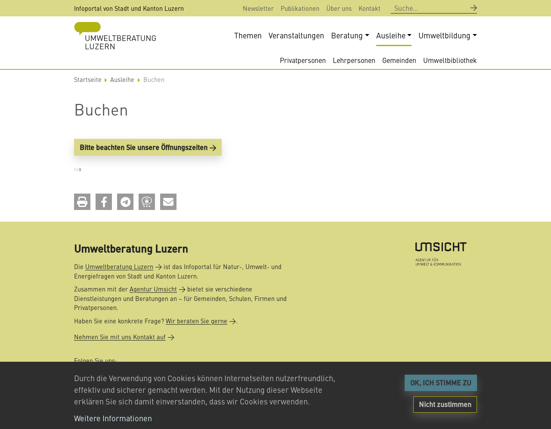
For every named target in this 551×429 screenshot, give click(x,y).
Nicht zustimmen (445, 404)
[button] (82, 202)
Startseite (88, 80)
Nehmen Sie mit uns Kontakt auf (120, 336)
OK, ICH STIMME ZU (440, 383)
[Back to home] (114, 36)
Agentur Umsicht (153, 289)
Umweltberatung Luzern (119, 266)
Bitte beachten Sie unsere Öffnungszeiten (143, 148)
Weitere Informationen (113, 418)
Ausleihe (122, 80)
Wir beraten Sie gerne (196, 320)
